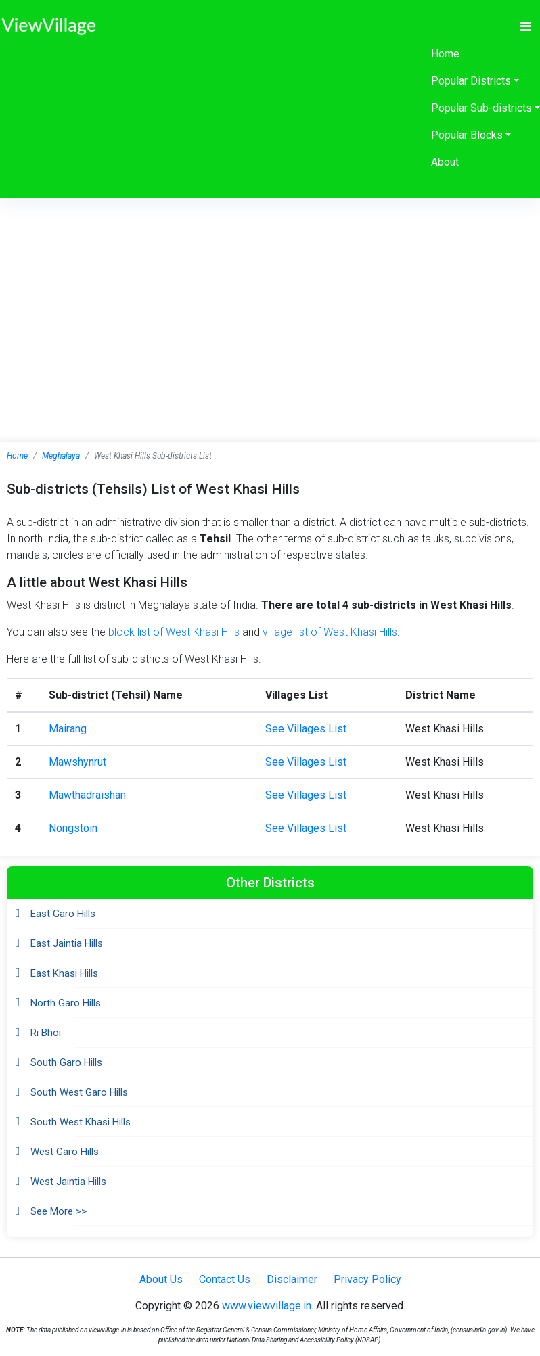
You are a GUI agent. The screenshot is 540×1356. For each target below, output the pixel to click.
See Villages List (305, 728)
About (445, 162)
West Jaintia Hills (68, 1181)
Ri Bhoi (45, 1033)
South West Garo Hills (79, 1092)
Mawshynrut (77, 761)
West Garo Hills (64, 1152)
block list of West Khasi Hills (174, 632)
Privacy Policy (367, 1279)
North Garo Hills (65, 1003)
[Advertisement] (270, 299)
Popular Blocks (467, 134)
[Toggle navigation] (525, 26)
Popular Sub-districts (481, 107)
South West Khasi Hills (80, 1122)
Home (445, 53)
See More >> (58, 1211)
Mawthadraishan (87, 795)
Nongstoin (73, 828)
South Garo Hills (66, 1062)
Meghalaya (61, 456)
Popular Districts (471, 80)
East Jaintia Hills (66, 943)
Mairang (68, 728)
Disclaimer (292, 1279)
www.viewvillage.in (266, 1305)
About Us (161, 1279)
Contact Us (224, 1279)
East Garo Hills (62, 914)
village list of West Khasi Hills (330, 632)
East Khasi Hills (64, 973)
